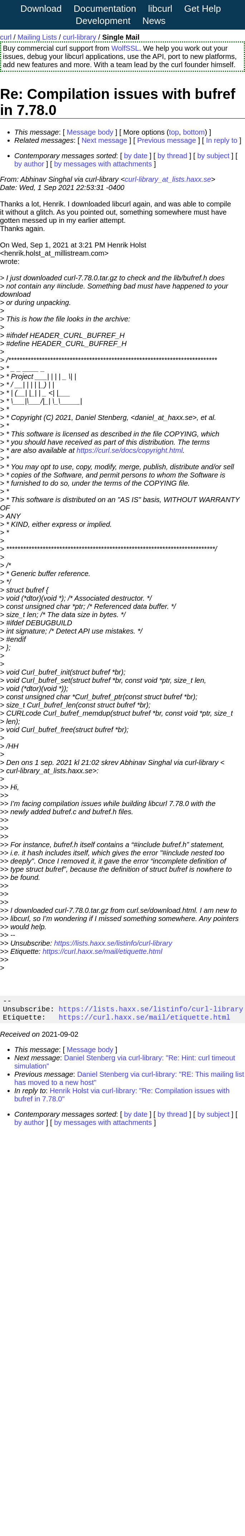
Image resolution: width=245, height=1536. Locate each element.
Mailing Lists (37, 37)
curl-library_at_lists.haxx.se (168, 179)
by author (29, 164)
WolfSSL (125, 48)
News (154, 20)
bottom (194, 132)
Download (41, 8)
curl (5, 37)
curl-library (79, 37)
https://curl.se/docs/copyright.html (130, 450)
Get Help (202, 8)
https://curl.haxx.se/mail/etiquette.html (102, 951)
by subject (213, 156)
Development (103, 20)
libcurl (160, 8)
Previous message (166, 140)
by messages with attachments (103, 164)
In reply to (221, 140)
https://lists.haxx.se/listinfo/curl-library (113, 943)
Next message (104, 140)
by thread (172, 156)
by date (136, 156)
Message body (90, 132)
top (174, 132)
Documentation (105, 8)
